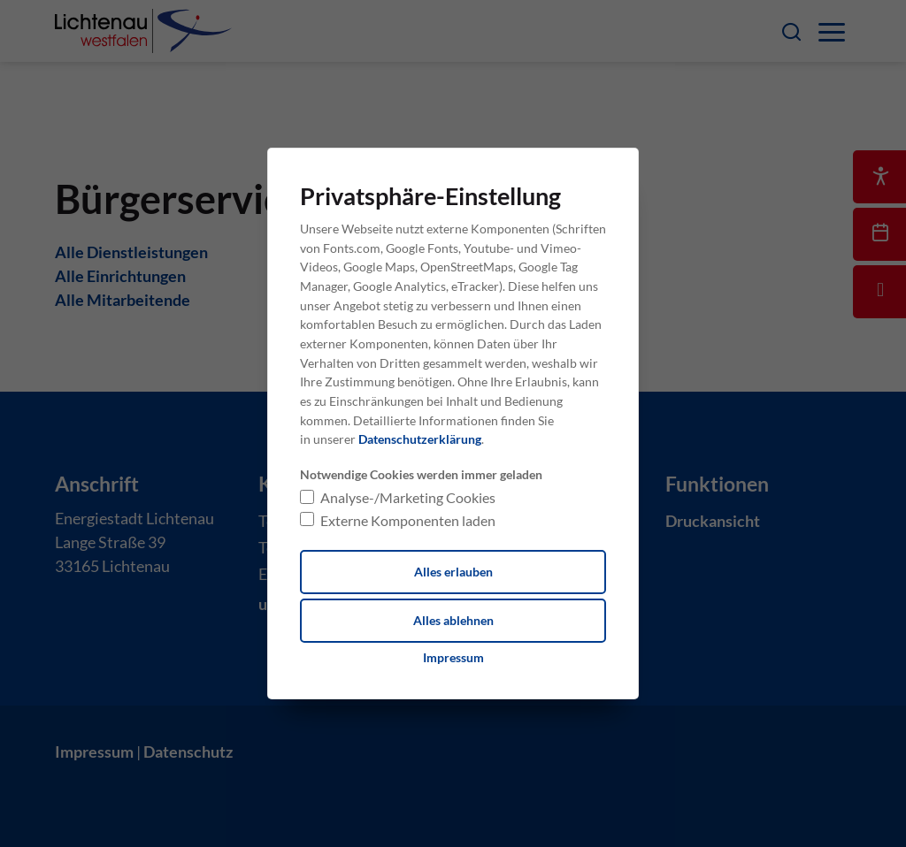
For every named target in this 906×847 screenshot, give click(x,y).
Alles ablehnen (453, 620)
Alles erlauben (453, 571)
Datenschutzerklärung (419, 438)
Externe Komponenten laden (407, 520)
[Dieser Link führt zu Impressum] (453, 658)
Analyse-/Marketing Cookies (407, 497)
